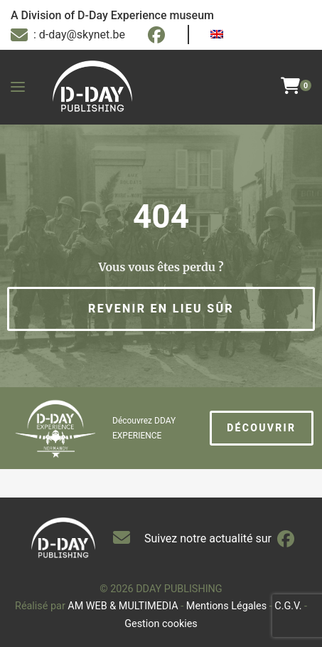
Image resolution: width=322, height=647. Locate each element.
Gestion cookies (161, 624)
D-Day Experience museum (145, 15)
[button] (161, 309)
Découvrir (261, 427)
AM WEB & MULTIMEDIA (123, 606)
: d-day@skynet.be (68, 34)
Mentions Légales (226, 606)
